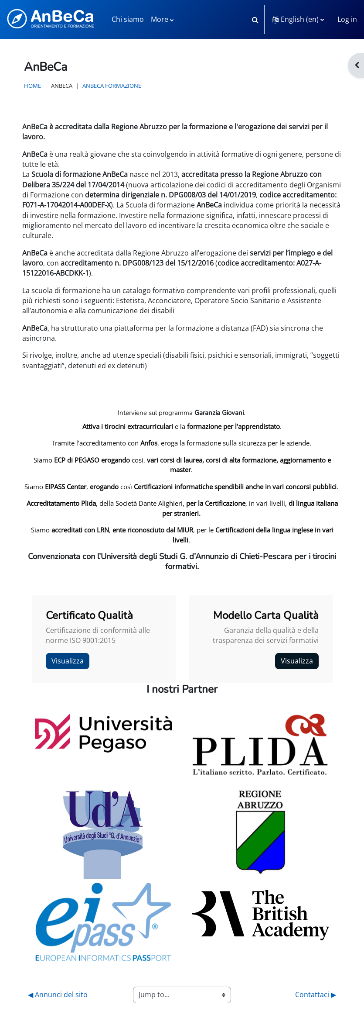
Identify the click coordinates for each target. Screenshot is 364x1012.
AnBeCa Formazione (111, 86)
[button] (255, 19)
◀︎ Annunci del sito (58, 994)
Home (32, 86)
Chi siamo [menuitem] (128, 19)
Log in (347, 19)
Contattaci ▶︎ (315, 994)
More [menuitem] (159, 19)
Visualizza (67, 661)
